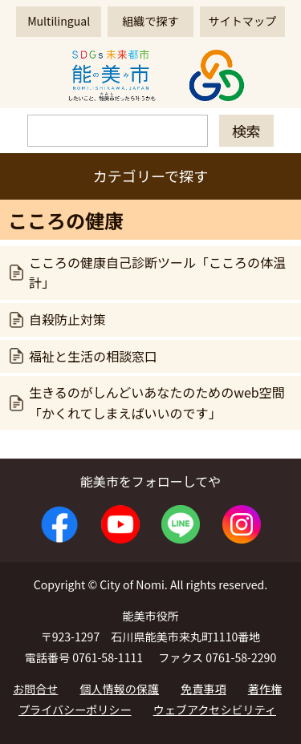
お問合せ (35, 689)
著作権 (265, 689)
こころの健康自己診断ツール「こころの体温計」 (157, 273)
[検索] (117, 131)
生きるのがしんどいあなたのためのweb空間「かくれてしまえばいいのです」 (157, 402)
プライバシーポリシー (75, 710)
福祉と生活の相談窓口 (93, 356)
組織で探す (150, 21)
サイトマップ (242, 21)
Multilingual (58, 21)
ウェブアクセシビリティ (214, 710)
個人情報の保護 (120, 689)
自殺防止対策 (67, 319)
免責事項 (203, 689)
